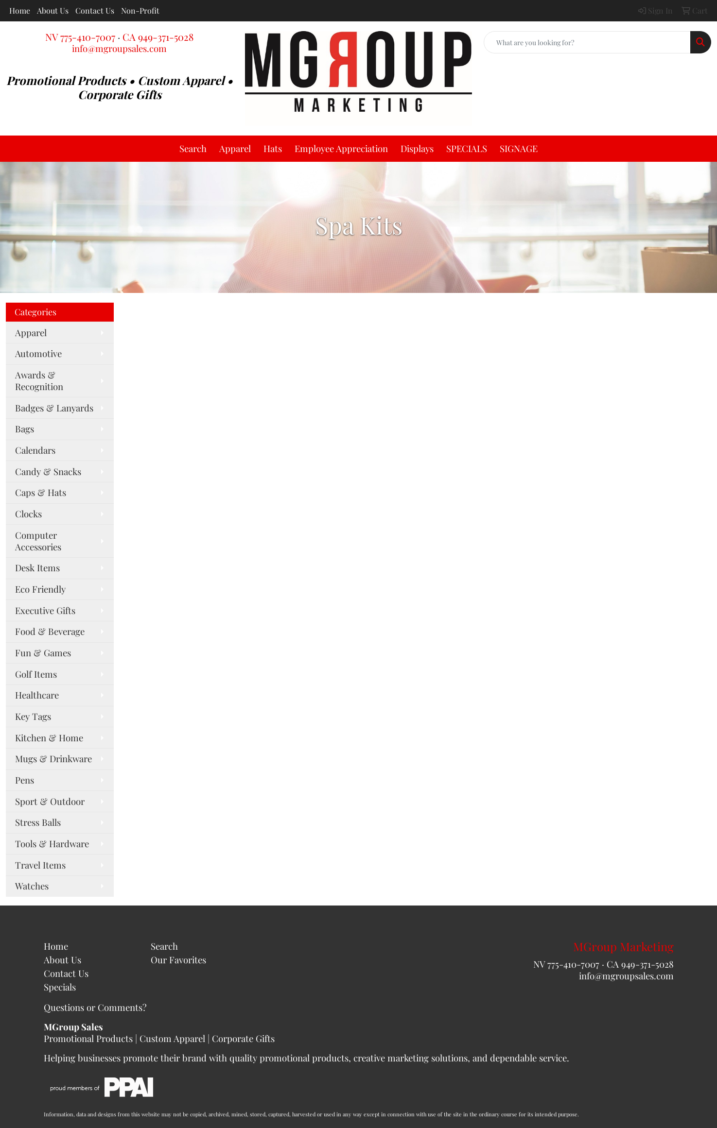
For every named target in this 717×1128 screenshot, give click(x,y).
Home (19, 10)
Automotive (38, 353)
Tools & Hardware (52, 843)
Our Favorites (178, 960)
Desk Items (37, 568)
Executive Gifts (45, 610)
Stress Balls (38, 822)
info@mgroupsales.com (119, 48)
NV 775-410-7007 (80, 36)
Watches (32, 886)
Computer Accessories (38, 541)
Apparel (235, 148)
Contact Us (94, 10)
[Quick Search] (587, 42)
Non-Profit (140, 10)
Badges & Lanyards (54, 408)
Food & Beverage (50, 631)
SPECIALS (466, 148)
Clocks (28, 514)
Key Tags (33, 716)
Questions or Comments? (95, 1007)
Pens (24, 780)
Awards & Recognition (39, 381)
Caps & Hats (40, 492)
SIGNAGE (519, 148)
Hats (272, 148)
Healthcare (37, 695)
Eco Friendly (40, 589)
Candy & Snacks (48, 471)
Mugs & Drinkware (53, 758)
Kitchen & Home (49, 738)
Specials (60, 987)
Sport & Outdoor (50, 801)
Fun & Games (43, 653)
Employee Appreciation (341, 148)
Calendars (35, 450)
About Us (53, 10)
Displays (417, 148)
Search (193, 148)
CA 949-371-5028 (157, 36)
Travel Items (40, 865)
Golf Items (36, 674)
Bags (24, 429)
